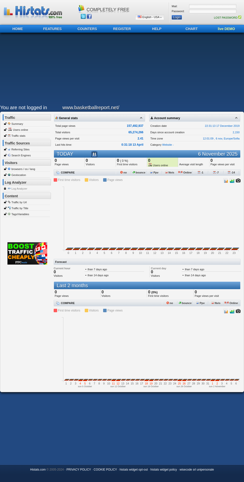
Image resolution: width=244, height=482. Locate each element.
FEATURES (52, 29)
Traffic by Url (19, 202)
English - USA (150, 17)
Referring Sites (20, 149)
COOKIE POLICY (105, 469)
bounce (138, 172)
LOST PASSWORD (227, 17)
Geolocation (18, 174)
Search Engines (21, 155)
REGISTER (122, 29)
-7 (216, 172)
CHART (192, 29)
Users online (20, 129)
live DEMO (226, 29)
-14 (231, 172)
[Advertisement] (95, 70)
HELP (156, 29)
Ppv (154, 172)
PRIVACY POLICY (78, 469)
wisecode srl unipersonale (197, 469)
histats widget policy (163, 469)
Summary (17, 123)
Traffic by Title (19, 208)
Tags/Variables (20, 214)
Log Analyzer (19, 188)
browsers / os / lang (23, 169)
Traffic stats (18, 135)
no (123, 172)
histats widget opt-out (134, 469)
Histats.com (38, 469)
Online (185, 172)
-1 (200, 172)
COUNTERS (87, 29)
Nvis (169, 172)
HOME (17, 29)
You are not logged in (23, 107)
